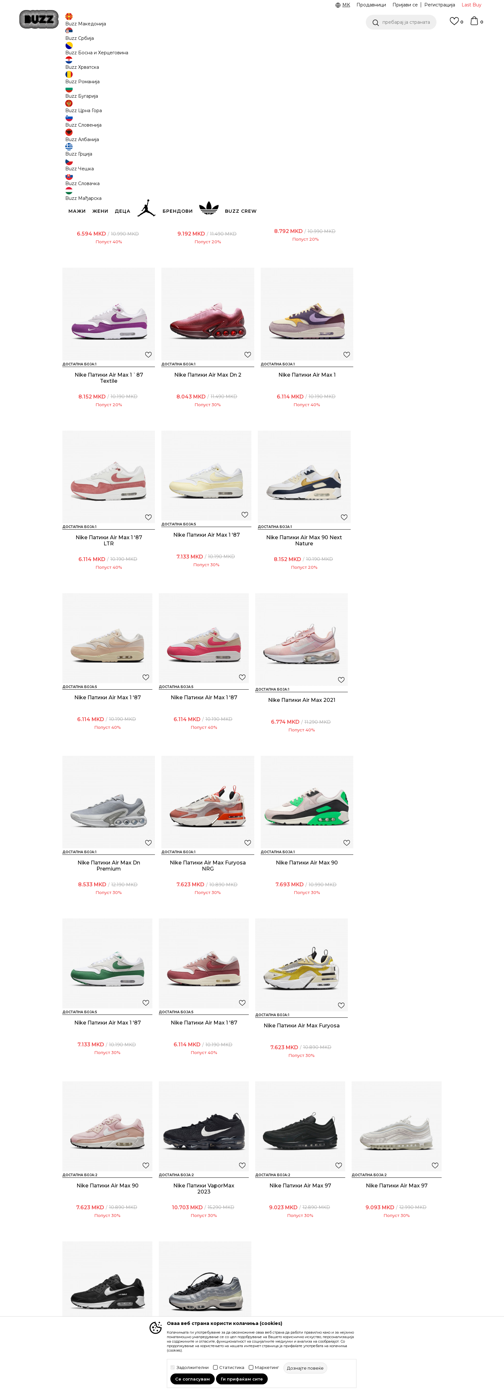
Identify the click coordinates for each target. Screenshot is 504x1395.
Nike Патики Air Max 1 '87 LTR (300, 420)
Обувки (139, 51)
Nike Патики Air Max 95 (397, 1057)
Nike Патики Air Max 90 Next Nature (107, 580)
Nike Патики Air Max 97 (107, 1057)
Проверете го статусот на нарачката (92, 1259)
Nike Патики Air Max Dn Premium (107, 740)
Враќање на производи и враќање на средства (164, 1275)
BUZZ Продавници (301, 1276)
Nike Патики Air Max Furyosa (204, 900)
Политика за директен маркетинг (233, 1286)
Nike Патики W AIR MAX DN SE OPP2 (204, 260)
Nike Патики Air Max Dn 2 (107, 417)
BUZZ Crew (292, 1267)
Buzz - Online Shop (80, 51)
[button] (401, 22)
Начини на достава (157, 1263)
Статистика (231, 1367)
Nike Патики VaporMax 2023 (396, 900)
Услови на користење (232, 1249)
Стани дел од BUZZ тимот (309, 1294)
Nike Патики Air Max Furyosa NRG (204, 740)
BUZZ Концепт (296, 1249)
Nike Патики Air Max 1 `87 (107, 257)
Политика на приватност (235, 1274)
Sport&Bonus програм (304, 1285)
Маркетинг (267, 1367)
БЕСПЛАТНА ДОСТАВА (326, 41)
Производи (115, 51)
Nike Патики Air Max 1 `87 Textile (397, 260)
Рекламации (149, 1297)
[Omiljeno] (456, 24)
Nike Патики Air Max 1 (203, 417)
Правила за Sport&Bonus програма (235, 1261)
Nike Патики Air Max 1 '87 (397, 417)
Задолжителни (192, 1367)
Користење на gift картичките (228, 1311)
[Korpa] (476, 24)
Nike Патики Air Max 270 (300, 257)
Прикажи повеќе (252, 1134)
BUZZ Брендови (298, 1258)
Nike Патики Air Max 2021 (396, 577)
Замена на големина (158, 1288)
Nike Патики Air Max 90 (300, 737)
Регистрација (439, 5)
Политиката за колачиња (235, 1299)
